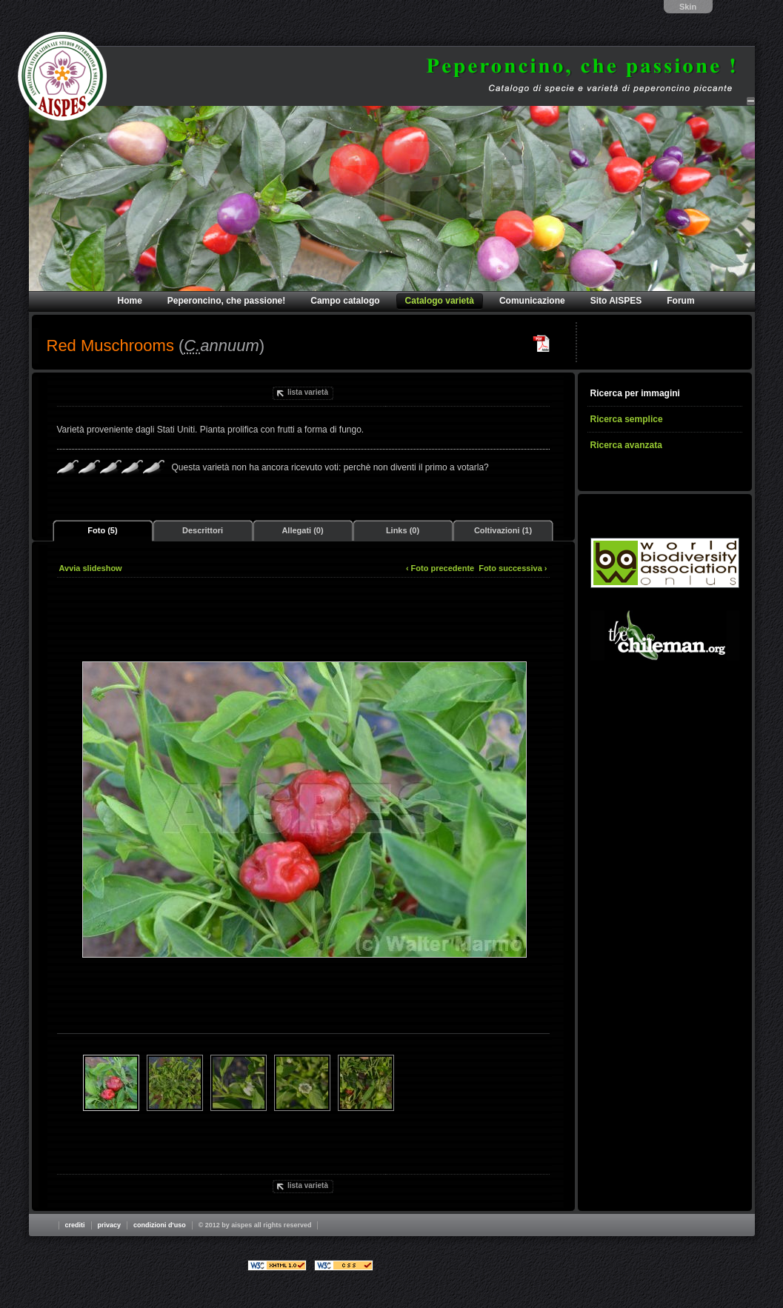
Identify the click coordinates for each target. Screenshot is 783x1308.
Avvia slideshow (90, 568)
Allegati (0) (302, 530)
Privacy (109, 1225)
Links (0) (402, 530)
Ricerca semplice (626, 419)
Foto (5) (102, 530)
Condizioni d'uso (159, 1225)
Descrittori (202, 530)
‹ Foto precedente (440, 568)
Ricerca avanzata (626, 445)
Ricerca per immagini (635, 393)
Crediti (75, 1225)
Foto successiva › (513, 568)
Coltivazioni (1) (503, 530)
